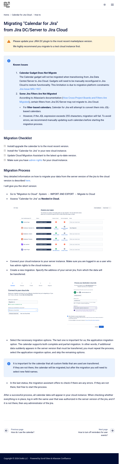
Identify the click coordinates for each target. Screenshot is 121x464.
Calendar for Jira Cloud (22, 15)
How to (37, 15)
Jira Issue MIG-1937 (30, 89)
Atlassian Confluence (62, 458)
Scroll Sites (45, 458)
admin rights (35, 160)
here (27, 180)
